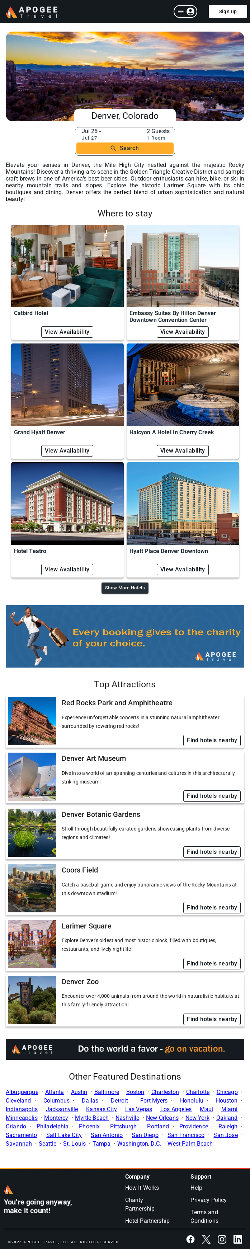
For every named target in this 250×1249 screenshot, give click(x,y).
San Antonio (107, 1135)
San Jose (225, 1135)
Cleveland (18, 1100)
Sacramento (21, 1135)
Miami (229, 1109)
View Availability (67, 331)
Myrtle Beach (92, 1117)
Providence (193, 1126)
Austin (79, 1092)
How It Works (142, 1187)
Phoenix (89, 1126)
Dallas (90, 1100)
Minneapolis (22, 1117)
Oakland (227, 1117)
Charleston (165, 1092)
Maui (206, 1109)
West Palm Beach (190, 1143)
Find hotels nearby (212, 740)
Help (196, 1187)
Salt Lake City (64, 1135)
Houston (227, 1100)
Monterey (56, 1117)
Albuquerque (22, 1092)
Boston (135, 1092)
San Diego (145, 1135)
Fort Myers (154, 1100)
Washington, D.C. (139, 1143)
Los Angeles (176, 1109)
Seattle (48, 1143)
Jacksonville (62, 1109)
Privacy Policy (208, 1200)
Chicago (227, 1092)
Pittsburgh (123, 1126)
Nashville (127, 1117)
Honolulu (191, 1100)
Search (124, 148)
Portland (158, 1126)
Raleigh (228, 1126)
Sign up (228, 11)
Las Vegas (138, 1109)
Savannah (19, 1143)
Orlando (16, 1126)
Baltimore (106, 1092)
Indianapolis (22, 1109)
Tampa (102, 1143)
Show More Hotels (125, 587)
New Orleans (162, 1117)
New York (197, 1117)
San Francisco (186, 1135)
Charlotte (197, 1092)
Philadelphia (53, 1126)
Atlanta (54, 1092)
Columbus (56, 1100)
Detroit (119, 1100)
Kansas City (101, 1109)
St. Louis (74, 1143)
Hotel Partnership (147, 1220)
